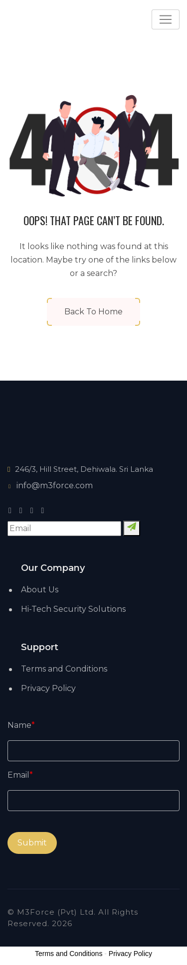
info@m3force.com (50, 485)
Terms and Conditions (64, 669)
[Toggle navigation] (166, 19)
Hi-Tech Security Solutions (73, 609)
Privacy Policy (48, 688)
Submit (32, 842)
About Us (39, 589)
